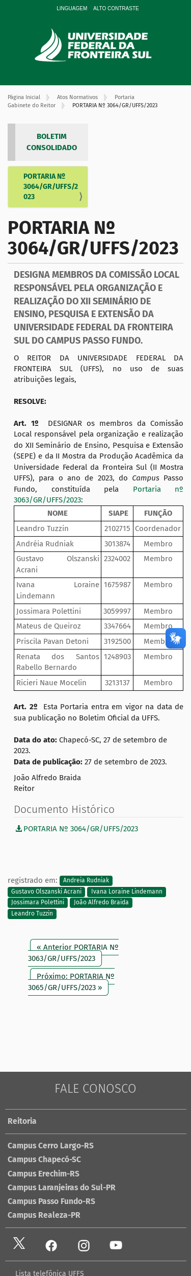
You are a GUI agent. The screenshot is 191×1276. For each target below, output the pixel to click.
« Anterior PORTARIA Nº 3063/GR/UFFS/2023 (73, 952)
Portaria (124, 97)
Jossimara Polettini (37, 902)
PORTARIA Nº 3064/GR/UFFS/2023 (50, 186)
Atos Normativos (77, 97)
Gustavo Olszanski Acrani (46, 891)
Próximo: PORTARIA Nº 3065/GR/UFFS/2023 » (71, 982)
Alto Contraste (116, 8)
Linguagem (72, 8)
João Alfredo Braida (101, 902)
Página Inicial (24, 97)
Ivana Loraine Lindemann (126, 891)
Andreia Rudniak (86, 880)
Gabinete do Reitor (32, 105)
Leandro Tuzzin (32, 913)
